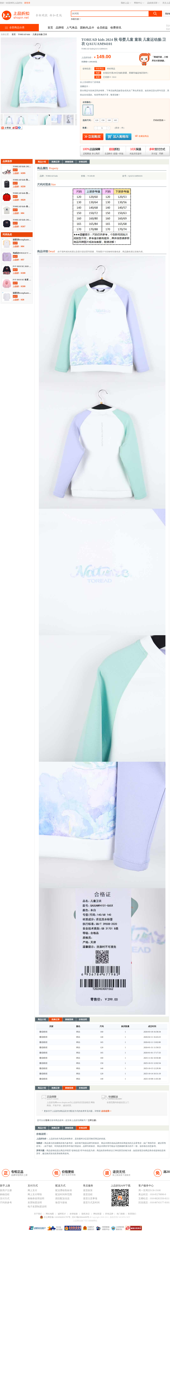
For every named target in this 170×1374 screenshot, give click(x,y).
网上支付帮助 (35, 1194)
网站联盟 (97, 1214)
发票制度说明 (35, 1202)
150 (102, 120)
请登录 (27, 3)
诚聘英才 (62, 1214)
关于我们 (38, 1214)
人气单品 (72, 27)
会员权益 (102, 27)
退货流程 (88, 1194)
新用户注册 (6, 1190)
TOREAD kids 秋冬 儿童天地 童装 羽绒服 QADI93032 (22, 193)
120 (96, 120)
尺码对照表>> (159, 120)
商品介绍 (42, 162)
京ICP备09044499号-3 (81, 1217)
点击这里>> (106, 1111)
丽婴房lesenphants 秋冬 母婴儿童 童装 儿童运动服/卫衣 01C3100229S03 (22, 293)
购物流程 (4, 1194)
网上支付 (32, 1190)
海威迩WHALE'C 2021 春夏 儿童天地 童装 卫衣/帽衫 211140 (22, 253)
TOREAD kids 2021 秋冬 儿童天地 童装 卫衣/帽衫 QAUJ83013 (22, 220)
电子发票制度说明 (37, 1206)
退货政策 (88, 1190)
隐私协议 (86, 1214)
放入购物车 (119, 136)
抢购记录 (55, 162)
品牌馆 (60, 27)
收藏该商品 (144, 136)
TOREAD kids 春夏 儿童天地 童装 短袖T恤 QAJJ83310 (22, 206)
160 (109, 120)
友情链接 (74, 1214)
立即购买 (93, 136)
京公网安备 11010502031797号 (55, 1217)
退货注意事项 (90, 1198)
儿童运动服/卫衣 (39, 34)
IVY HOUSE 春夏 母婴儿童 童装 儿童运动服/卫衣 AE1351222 (22, 279)
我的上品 (125, 3)
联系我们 (132, 1214)
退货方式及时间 (91, 1202)
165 (115, 120)
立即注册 (92, 1120)
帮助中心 (138, 3)
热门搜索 (121, 1214)
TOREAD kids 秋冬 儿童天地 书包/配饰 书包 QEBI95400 (22, 180)
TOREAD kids (24, 34)
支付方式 (4, 1198)
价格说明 (83, 162)
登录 (47, 1120)
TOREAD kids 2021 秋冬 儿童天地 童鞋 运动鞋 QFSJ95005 (22, 166)
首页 (50, 27)
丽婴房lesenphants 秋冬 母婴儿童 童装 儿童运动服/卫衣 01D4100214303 (22, 240)
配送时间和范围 (63, 1194)
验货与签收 (61, 1202)
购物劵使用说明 (36, 1198)
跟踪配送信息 (62, 1198)
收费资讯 (115, 27)
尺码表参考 (6, 1202)
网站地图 (50, 1214)
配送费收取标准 (63, 1190)
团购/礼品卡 (87, 27)
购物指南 (69, 162)
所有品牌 (109, 1214)
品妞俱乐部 (152, 3)
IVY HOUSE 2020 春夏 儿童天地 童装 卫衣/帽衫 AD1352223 (22, 266)
